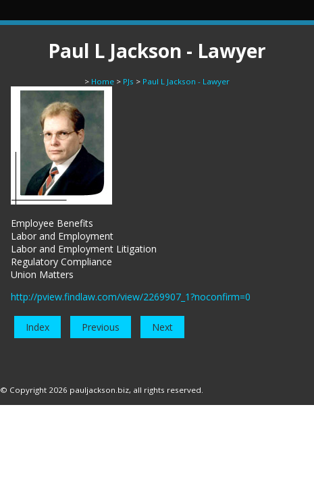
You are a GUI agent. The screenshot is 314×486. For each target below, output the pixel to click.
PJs (128, 81)
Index (37, 327)
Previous (101, 327)
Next (162, 327)
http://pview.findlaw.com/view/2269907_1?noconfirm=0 (131, 296)
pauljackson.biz (99, 390)
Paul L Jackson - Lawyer (186, 81)
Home (102, 81)
